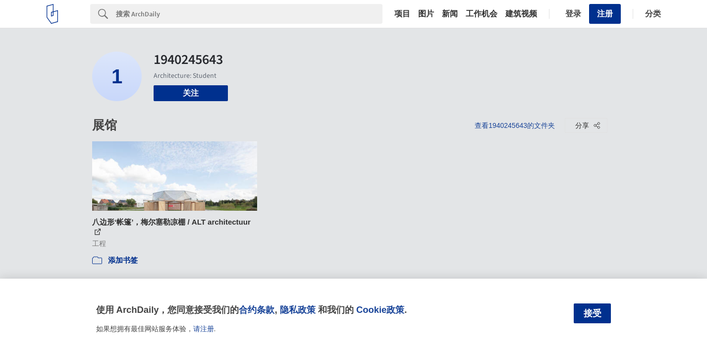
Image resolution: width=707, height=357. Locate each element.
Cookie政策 (380, 309)
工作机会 (481, 14)
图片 (426, 14)
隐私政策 (298, 309)
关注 (191, 93)
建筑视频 (521, 14)
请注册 (203, 329)
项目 (402, 14)
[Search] (249, 14)
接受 (592, 313)
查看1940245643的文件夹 (515, 125)
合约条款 (256, 309)
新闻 (450, 14)
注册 (605, 13)
